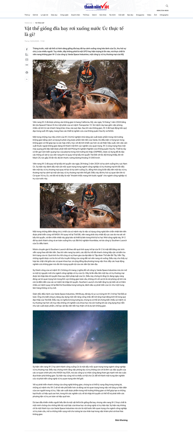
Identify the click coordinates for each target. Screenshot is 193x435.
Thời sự (27, 15)
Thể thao (86, 15)
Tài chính (112, 15)
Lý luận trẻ (44, 15)
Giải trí (94, 15)
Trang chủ (28, 23)
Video (149, 15)
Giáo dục (54, 15)
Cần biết (121, 15)
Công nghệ (64, 15)
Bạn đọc (130, 15)
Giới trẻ (35, 15)
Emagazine (140, 15)
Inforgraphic (164, 15)
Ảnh (155, 15)
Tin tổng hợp (39, 23)
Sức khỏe (103, 15)
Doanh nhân (75, 15)
